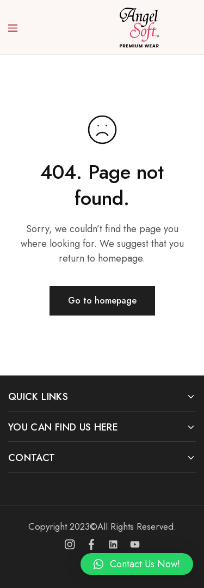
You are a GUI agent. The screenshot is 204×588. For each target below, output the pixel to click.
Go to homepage (102, 300)
